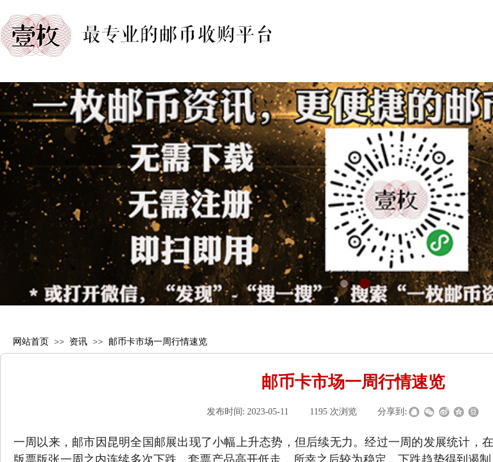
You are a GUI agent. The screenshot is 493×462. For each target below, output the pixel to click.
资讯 (78, 341)
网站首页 (31, 341)
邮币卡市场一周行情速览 (157, 341)
